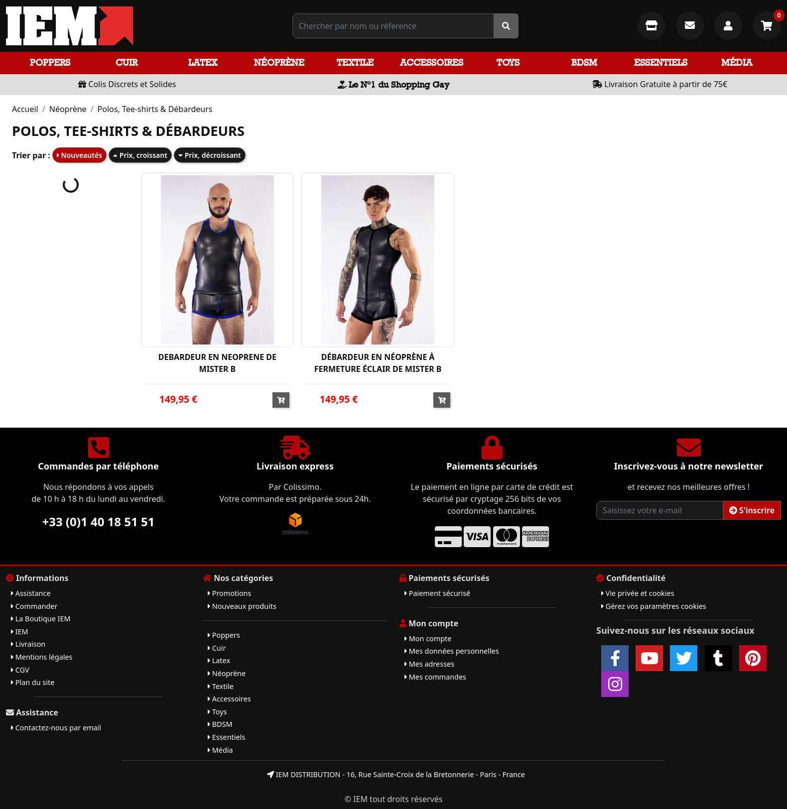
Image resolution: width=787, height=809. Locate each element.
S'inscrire (752, 510)
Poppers (50, 62)
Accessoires (431, 62)
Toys (508, 62)
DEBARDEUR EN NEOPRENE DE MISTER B (217, 362)
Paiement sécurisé (437, 593)
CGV (20, 670)
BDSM (584, 62)
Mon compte (427, 638)
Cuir (126, 62)
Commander (34, 606)
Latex (202, 62)
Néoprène (279, 62)
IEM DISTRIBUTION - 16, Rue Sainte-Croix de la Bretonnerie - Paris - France (396, 774)
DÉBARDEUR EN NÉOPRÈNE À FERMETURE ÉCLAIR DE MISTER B (378, 362)
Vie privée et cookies (637, 593)
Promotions (229, 593)
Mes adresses (429, 664)
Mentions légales (41, 657)
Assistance (31, 593)
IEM (19, 631)
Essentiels (660, 62)
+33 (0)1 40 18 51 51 (98, 521)
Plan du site (32, 682)
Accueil (25, 109)
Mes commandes (435, 677)
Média (736, 62)
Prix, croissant (140, 155)
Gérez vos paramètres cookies (653, 606)
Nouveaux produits (242, 606)
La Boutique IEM (41, 618)
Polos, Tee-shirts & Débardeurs (155, 109)
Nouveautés (79, 155)
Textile (355, 62)
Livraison (28, 644)
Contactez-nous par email (56, 727)
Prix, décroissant (209, 155)
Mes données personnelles (451, 651)
